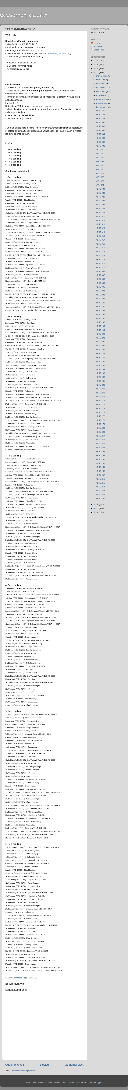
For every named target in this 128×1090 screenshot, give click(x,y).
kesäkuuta (101, 91)
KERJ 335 (100, 130)
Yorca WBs (99, 46)
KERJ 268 (100, 432)
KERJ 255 (100, 483)
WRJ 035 (100, 169)
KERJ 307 (100, 275)
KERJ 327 (100, 201)
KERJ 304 (100, 291)
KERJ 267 (100, 436)
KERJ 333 (100, 138)
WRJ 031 (100, 185)
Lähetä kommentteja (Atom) (23, 1071)
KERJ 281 (100, 381)
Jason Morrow (73, 1082)
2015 (96, 508)
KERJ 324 (100, 212)
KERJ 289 (100, 349)
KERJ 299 (100, 310)
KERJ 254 (100, 487)
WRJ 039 (100, 154)
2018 (96, 68)
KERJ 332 (100, 142)
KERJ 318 (100, 236)
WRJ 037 (100, 161)
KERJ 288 (100, 353)
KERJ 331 (100, 146)
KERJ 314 (100, 251)
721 (97, 32)
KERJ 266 (100, 440)
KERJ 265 (100, 444)
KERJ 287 (100, 357)
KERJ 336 (100, 126)
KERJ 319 (100, 232)
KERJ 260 (100, 463)
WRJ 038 (100, 158)
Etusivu (44, 1064)
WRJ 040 (100, 150)
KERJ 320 (100, 228)
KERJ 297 (100, 318)
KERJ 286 (100, 361)
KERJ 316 (100, 244)
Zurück (97, 43)
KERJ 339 (100, 114)
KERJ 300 (100, 306)
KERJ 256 (100, 479)
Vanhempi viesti (74, 1064)
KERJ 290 (100, 346)
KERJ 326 (100, 205)
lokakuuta (101, 80)
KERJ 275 (100, 404)
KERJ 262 (100, 455)
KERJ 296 (100, 322)
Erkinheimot (99, 50)
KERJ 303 (100, 295)
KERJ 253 (100, 491)
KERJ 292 (100, 338)
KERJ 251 (100, 498)
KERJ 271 (100, 420)
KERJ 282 (100, 377)
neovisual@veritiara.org (58, 53)
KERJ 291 (100, 342)
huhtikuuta (101, 99)
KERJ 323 (100, 220)
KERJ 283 (100, 373)
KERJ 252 (100, 495)
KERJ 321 (100, 224)
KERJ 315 (100, 248)
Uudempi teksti (14, 1064)
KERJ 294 (100, 330)
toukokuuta (101, 95)
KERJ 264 (100, 447)
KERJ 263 (100, 451)
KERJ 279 (100, 389)
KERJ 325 (100, 208)
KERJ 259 (100, 467)
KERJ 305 (100, 287)
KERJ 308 (100, 279)
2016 (96, 504)
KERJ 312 (100, 259)
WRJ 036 (100, 165)
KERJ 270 (100, 424)
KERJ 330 (100, 189)
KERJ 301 (100, 302)
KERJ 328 (100, 197)
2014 (96, 512)
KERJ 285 (100, 365)
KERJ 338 (100, 118)
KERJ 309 (100, 271)
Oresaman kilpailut (23, 15)
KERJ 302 (100, 299)
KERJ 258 (100, 471)
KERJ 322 (100, 216)
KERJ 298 (100, 314)
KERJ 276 (100, 400)
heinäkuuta (101, 88)
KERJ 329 (100, 193)
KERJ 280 (100, 385)
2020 (96, 61)
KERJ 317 (100, 240)
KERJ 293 (100, 334)
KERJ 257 (100, 475)
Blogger (98, 1082)
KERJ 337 (100, 122)
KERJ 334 (100, 134)
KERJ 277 (100, 397)
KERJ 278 (100, 393)
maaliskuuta (102, 103)
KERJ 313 (100, 256)
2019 (96, 64)
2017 (96, 72)
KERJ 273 (100, 412)
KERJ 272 (100, 416)
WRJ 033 (100, 177)
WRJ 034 (100, 173)
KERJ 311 (100, 263)
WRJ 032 (100, 181)
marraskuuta (102, 76)
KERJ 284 (100, 369)
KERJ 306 (100, 283)
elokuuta (100, 84)
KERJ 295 (100, 326)
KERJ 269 (100, 428)
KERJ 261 (100, 459)
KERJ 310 (100, 267)
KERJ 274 (100, 408)
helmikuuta (101, 107)
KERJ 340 (100, 110)
